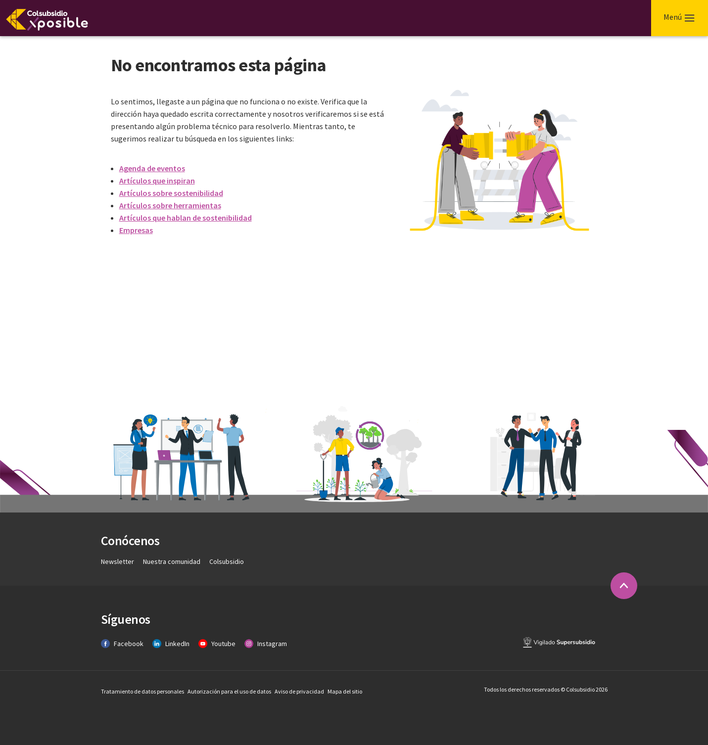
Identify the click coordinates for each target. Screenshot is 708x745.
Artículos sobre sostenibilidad (171, 193)
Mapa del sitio (345, 691)
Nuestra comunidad (172, 561)
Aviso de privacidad (300, 691)
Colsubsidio (226, 561)
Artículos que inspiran (157, 181)
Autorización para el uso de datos (230, 691)
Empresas (136, 230)
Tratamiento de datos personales (143, 691)
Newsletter (118, 561)
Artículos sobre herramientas (170, 205)
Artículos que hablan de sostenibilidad (185, 218)
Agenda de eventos (152, 168)
